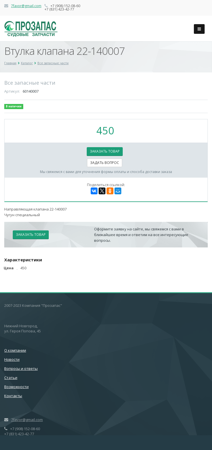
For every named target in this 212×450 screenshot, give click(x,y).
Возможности (16, 386)
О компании (15, 350)
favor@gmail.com (27, 5)
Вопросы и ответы (21, 368)
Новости (12, 359)
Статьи (10, 377)
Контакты (13, 395)
